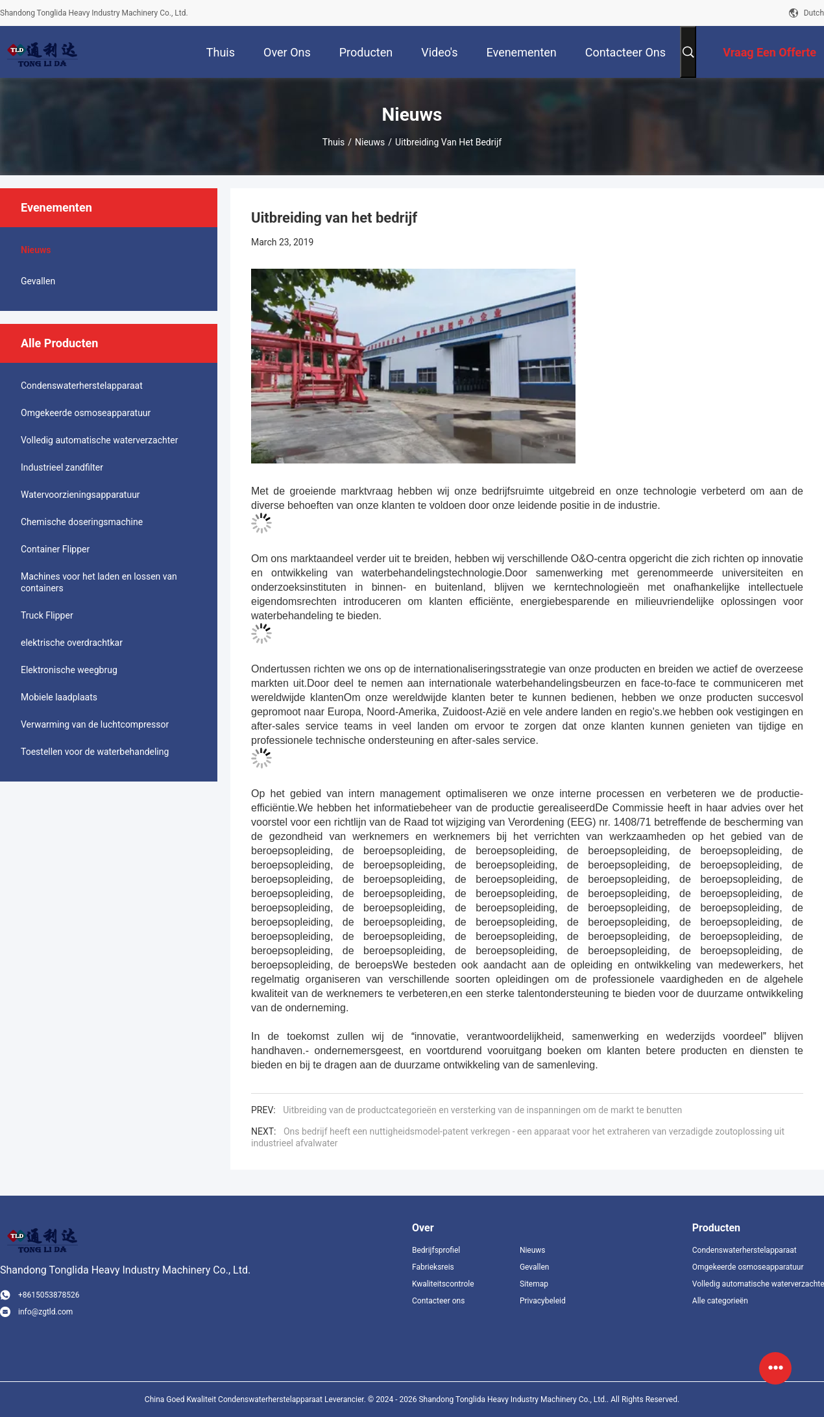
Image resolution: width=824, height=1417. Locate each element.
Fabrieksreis (433, 1267)
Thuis (333, 142)
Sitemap (534, 1283)
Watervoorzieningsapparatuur (80, 494)
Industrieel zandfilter (62, 467)
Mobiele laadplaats (59, 697)
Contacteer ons (438, 1300)
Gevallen (38, 281)
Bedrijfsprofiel (436, 1250)
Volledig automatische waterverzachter (99, 440)
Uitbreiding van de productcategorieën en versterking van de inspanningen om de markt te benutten (482, 1110)
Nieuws (370, 142)
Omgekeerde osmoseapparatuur (86, 413)
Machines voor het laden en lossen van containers (99, 582)
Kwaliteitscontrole (443, 1283)
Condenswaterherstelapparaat (82, 385)
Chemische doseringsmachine (82, 522)
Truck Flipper (47, 615)
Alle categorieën (720, 1300)
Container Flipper (55, 549)
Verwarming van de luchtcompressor (95, 724)
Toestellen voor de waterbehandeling (95, 751)
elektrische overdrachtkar (72, 642)
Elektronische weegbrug (69, 670)
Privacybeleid (543, 1300)
